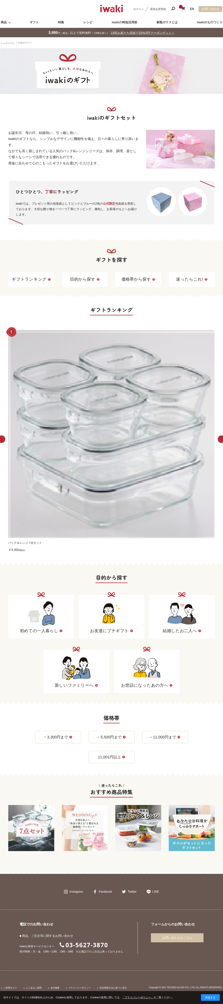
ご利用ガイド (10, 988)
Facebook (105, 891)
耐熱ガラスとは (167, 22)
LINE (155, 891)
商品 (4, 22)
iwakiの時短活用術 (124, 22)
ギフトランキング (31, 279)
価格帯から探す (138, 279)
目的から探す (85, 279)
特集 (61, 22)
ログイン (138, 9)
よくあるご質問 (34, 988)
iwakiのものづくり (209, 22)
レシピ (87, 22)
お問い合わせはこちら (177, 937)
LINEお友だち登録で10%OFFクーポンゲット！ (143, 32)
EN (192, 9)
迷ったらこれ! (191, 279)
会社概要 (55, 988)
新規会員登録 (158, 9)
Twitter (132, 891)
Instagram (76, 891)
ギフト (34, 22)
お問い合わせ (210, 9)
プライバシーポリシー (79, 988)
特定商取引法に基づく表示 (113, 988)
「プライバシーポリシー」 (138, 997)
